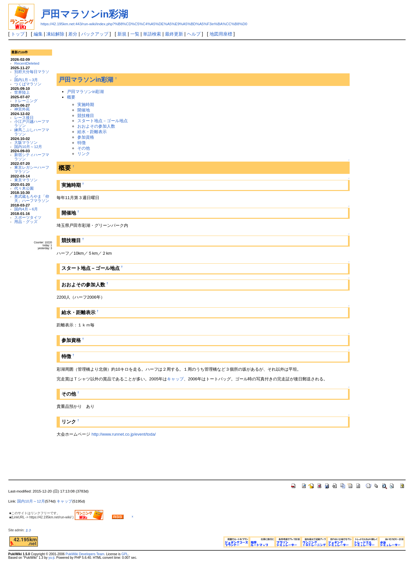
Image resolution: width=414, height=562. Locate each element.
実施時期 (85, 104)
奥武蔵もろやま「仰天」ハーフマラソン (31, 198)
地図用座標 (221, 34)
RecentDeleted (26, 63)
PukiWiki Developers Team (85, 554)
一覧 (134, 34)
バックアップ (94, 34)
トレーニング (26, 101)
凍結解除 (55, 34)
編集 (38, 34)
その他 (83, 148)
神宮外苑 (22, 109)
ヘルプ (194, 34)
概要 (71, 97)
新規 (121, 34)
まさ (30, 530)
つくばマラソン (27, 84)
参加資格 (85, 137)
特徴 (81, 142)
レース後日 (24, 117)
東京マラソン (26, 180)
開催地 (83, 110)
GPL (125, 554)
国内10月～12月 (28, 146)
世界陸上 (22, 92)
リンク (83, 153)
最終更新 (174, 34)
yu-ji (51, 557)
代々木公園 (24, 188)
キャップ (175, 378)
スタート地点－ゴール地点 (102, 120)
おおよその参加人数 (96, 126)
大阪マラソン (26, 142)
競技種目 (85, 115)
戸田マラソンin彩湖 (84, 14)
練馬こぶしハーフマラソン (31, 132)
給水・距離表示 (92, 131)
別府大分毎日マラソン (31, 73)
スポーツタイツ (27, 217)
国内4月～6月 (26, 209)
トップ (18, 34)
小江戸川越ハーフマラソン (31, 123)
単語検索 (152, 34)
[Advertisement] (174, 57)
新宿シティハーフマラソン (31, 157)
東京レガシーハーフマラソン (31, 169)
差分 (72, 34)
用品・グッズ (26, 221)
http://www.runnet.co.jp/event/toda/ (124, 434)
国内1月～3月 (26, 80)
